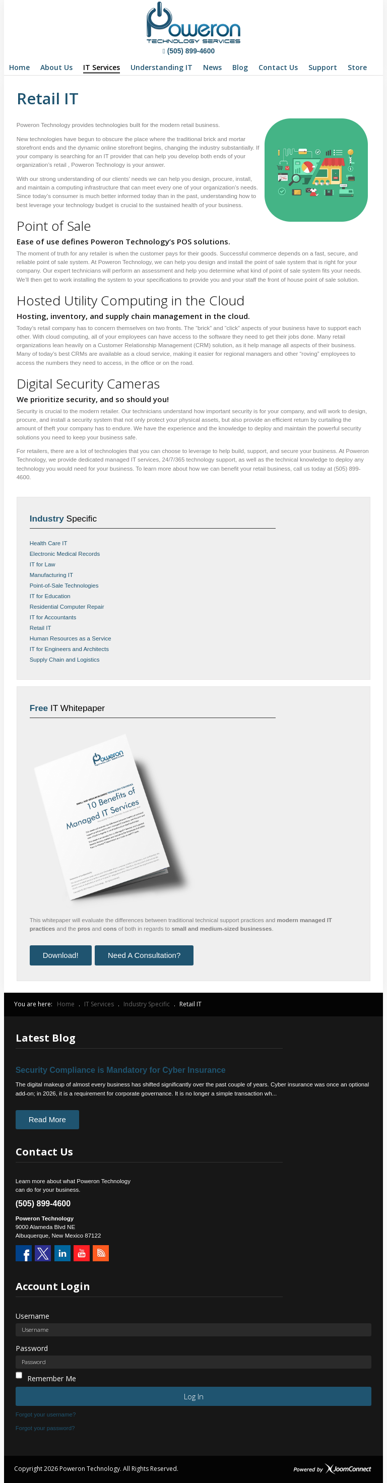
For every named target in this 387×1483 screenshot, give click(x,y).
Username (32, 1316)
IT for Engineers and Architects (69, 649)
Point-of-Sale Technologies (64, 586)
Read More (47, 1119)
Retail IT (40, 628)
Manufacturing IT (51, 575)
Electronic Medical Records (65, 554)
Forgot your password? (45, 1428)
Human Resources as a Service (70, 638)
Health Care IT (49, 543)
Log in (194, 1396)
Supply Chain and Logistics (65, 660)
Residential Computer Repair (67, 607)
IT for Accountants (53, 617)
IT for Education (50, 596)
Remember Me (51, 1378)
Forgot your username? (46, 1414)
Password (32, 1348)
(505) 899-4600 (189, 51)
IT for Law (42, 564)
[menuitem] (19, 67)
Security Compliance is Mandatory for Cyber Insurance (121, 1070)
